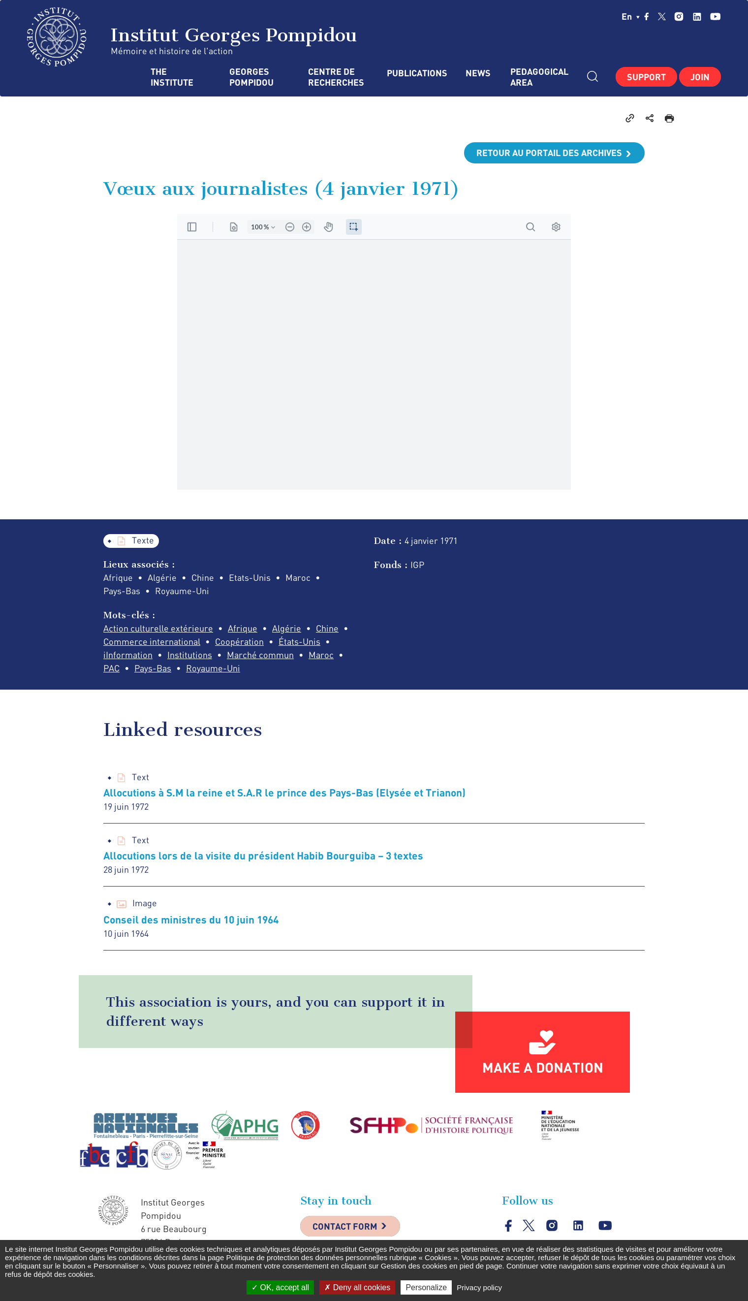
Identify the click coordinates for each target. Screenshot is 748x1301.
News (478, 73)
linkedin (697, 16)
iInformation (128, 654)
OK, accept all (280, 1287)
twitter (661, 16)
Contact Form (344, 1226)
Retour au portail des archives (549, 152)
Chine (327, 628)
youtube (715, 16)
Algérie (286, 628)
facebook (646, 16)
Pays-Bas (152, 668)
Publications (416, 73)
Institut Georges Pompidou (192, 36)
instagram (679, 16)
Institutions (189, 654)
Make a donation (542, 1067)
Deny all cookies (357, 1287)
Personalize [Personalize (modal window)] (426, 1287)
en (631, 16)
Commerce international (151, 641)
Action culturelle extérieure (158, 628)
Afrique (242, 628)
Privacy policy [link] (479, 1287)
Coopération (239, 641)
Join (700, 76)
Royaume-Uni (213, 668)
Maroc (321, 654)
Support (646, 76)
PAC (111, 668)
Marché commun (260, 654)
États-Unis (299, 641)
